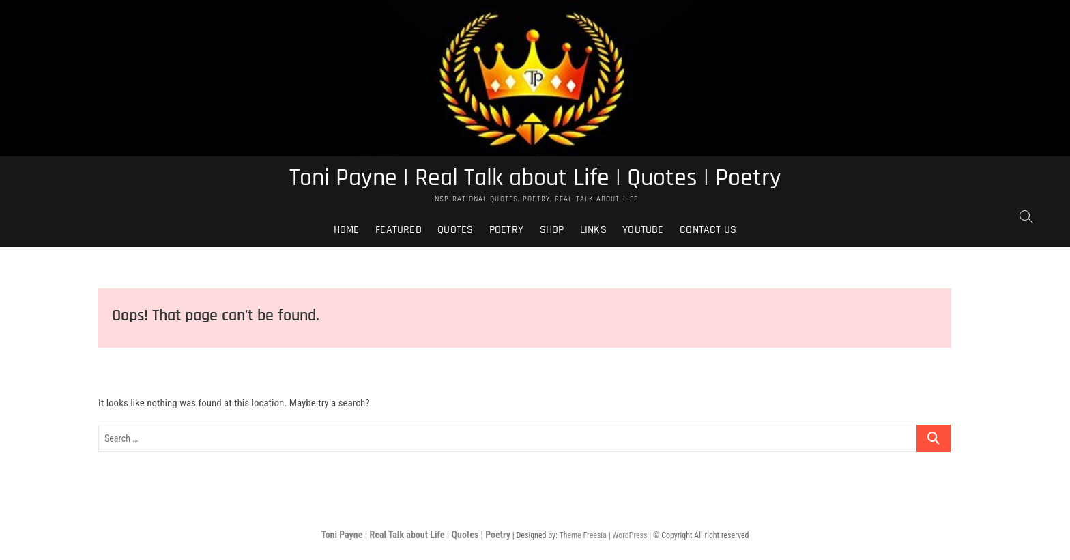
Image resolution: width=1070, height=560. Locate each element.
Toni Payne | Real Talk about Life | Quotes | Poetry (535, 178)
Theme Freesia (582, 535)
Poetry (506, 230)
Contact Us (708, 230)
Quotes (455, 230)
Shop (552, 230)
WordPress (629, 535)
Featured (398, 230)
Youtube (642, 230)
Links (593, 230)
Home (347, 230)
